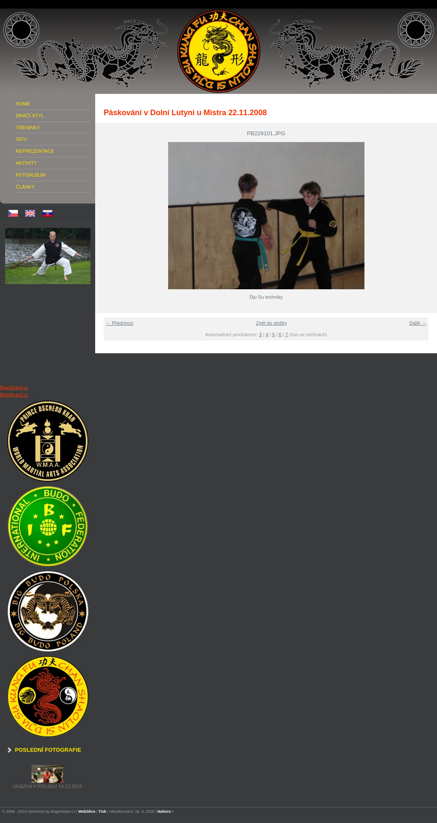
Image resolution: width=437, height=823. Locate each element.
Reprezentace (35, 151)
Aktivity (26, 163)
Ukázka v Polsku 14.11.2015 (47, 786)
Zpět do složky (271, 323)
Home (23, 103)
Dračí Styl (30, 115)
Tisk (102, 811)
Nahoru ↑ (165, 811)
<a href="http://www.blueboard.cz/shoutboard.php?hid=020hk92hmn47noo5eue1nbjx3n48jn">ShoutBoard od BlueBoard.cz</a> (47, 334)
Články (25, 186)
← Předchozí (120, 323)
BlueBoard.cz (14, 387)
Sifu (21, 139)
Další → (417, 323)
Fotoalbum (30, 174)
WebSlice (87, 811)
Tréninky (28, 127)
